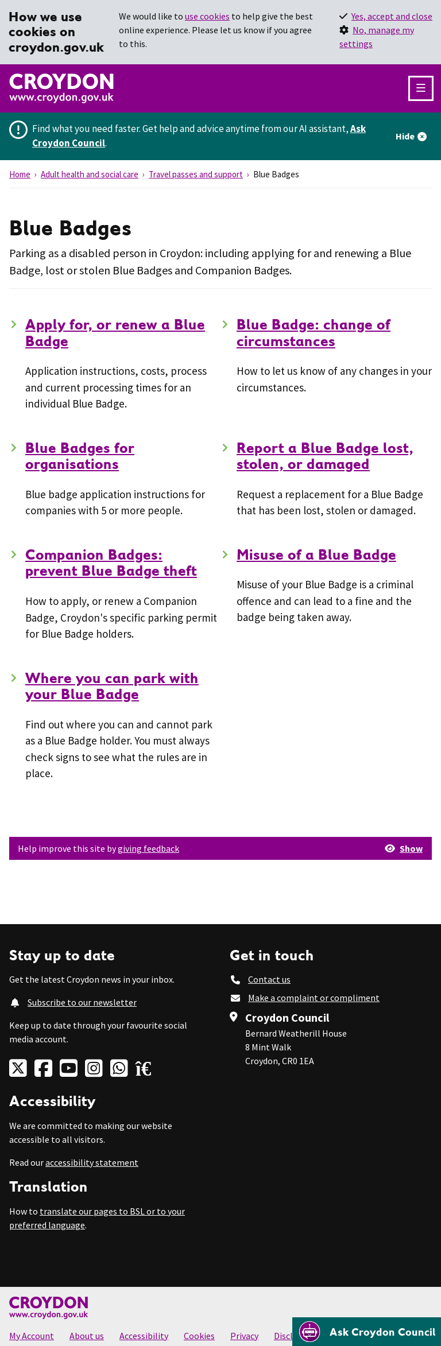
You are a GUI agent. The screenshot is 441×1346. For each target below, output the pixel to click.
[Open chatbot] (366, 1331)
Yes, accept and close (391, 16)
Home (19, 174)
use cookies (207, 16)
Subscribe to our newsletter (82, 1002)
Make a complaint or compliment (314, 997)
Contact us (269, 979)
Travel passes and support (196, 174)
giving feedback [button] (148, 848)
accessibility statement (91, 1162)
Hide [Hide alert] (405, 136)
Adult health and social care (89, 174)
